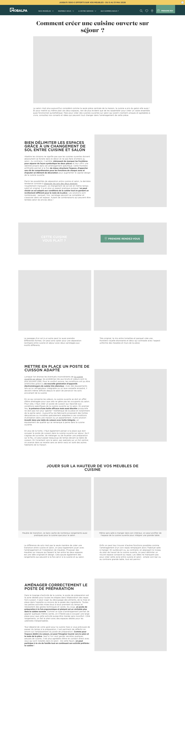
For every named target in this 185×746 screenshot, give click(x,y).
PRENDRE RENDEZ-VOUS (122, 238)
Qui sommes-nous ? (110, 11)
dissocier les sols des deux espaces (60, 183)
